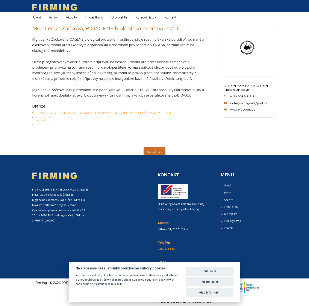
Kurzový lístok (145, 17)
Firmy (227, 192)
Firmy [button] (53, 17)
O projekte (119, 17)
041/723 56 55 (166, 249)
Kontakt (170, 17)
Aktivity (228, 199)
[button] (154, 151)
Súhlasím (209, 271)
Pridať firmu (94, 17)
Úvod (37, 17)
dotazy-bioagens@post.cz (248, 103)
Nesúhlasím (210, 281)
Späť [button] (41, 121)
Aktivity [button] (71, 17)
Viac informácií (209, 292)
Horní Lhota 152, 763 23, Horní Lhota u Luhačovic (246, 88)
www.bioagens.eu (242, 109)
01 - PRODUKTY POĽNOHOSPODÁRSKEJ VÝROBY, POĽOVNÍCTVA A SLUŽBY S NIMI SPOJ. (101, 113)
